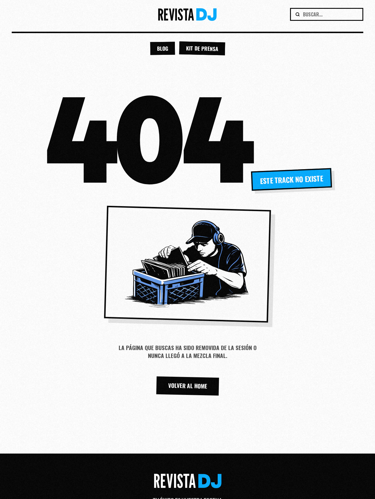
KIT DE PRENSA (202, 48)
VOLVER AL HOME (187, 386)
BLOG (162, 48)
